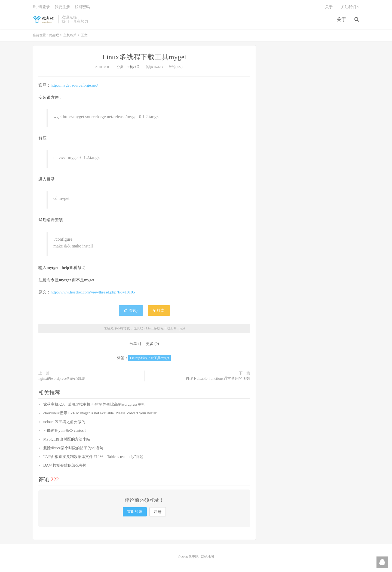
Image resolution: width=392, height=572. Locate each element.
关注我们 (350, 7)
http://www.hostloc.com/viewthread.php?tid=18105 (93, 292)
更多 (150, 344)
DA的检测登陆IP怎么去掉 (65, 465)
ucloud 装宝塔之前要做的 (64, 422)
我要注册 (62, 7)
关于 (341, 19)
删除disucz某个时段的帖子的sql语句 (73, 448)
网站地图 (207, 557)
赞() (130, 310)
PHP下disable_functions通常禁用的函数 (218, 379)
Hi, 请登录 (41, 7)
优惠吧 (44, 19)
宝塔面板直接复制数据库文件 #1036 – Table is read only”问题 (93, 457)
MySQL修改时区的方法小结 (66, 439)
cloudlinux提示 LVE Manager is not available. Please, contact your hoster (100, 413)
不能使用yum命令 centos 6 (65, 431)
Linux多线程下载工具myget (144, 57)
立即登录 (134, 512)
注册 (157, 512)
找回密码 (82, 7)
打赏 (159, 310)
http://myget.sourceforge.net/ (74, 85)
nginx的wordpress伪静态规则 (61, 379)
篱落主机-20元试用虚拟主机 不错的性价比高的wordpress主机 (94, 404)
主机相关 (69, 35)
